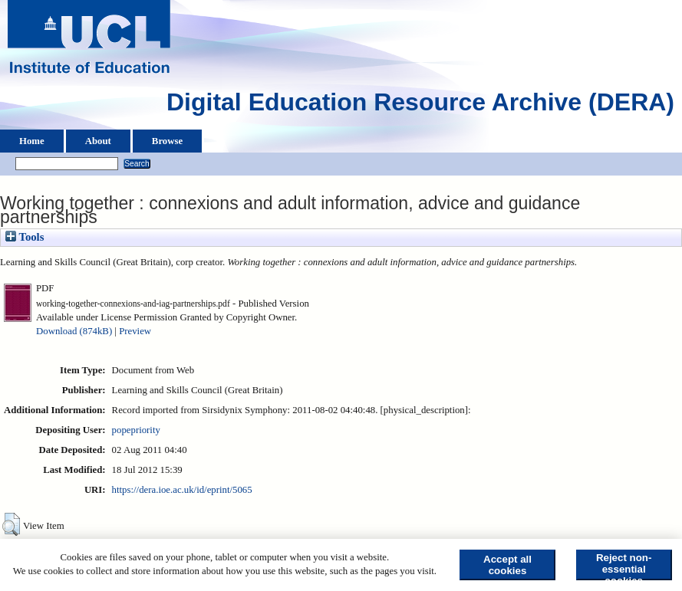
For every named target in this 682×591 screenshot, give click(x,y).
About (98, 141)
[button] (11, 524)
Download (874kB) (74, 331)
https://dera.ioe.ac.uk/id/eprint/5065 (182, 489)
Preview (135, 331)
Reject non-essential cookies (624, 566)
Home (31, 141)
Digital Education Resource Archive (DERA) (420, 106)
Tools (24, 237)
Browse (167, 141)
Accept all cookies (507, 564)
